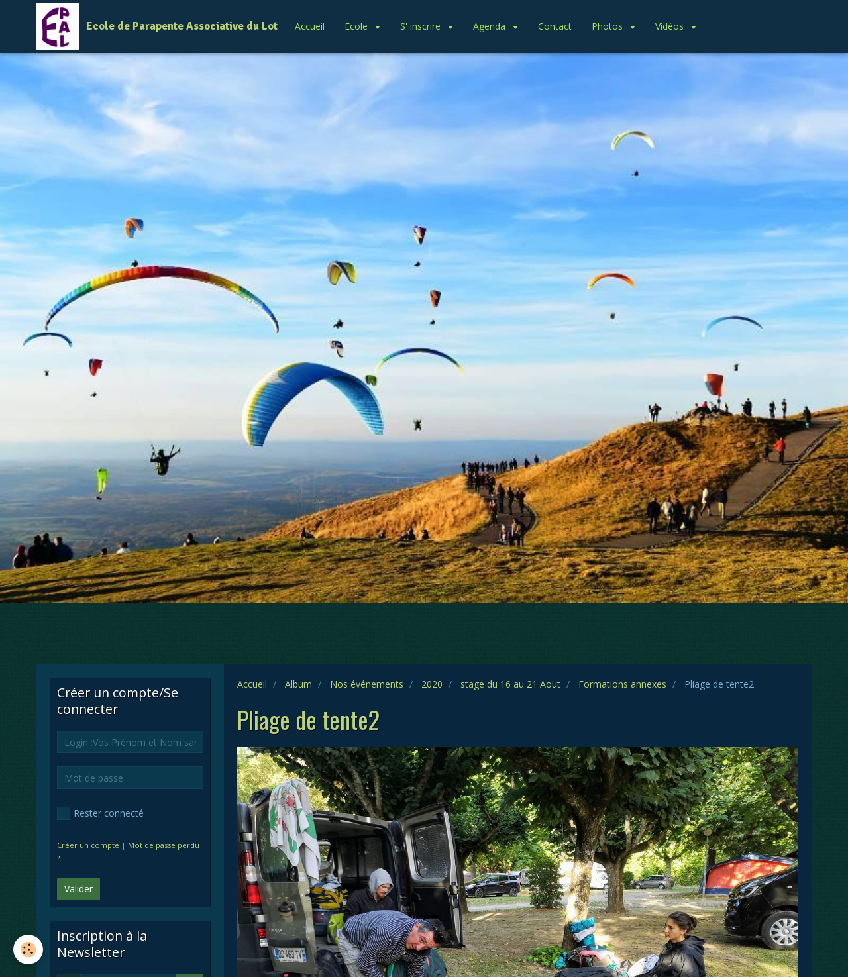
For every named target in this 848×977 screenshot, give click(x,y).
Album (298, 684)
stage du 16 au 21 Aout (510, 684)
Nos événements (366, 684)
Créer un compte (88, 845)
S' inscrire (421, 26)
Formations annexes (622, 684)
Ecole (357, 26)
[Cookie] (28, 949)
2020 (432, 684)
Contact (555, 26)
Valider (78, 888)
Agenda (490, 26)
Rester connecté (100, 813)
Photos (608, 26)
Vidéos (670, 26)
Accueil (310, 26)
